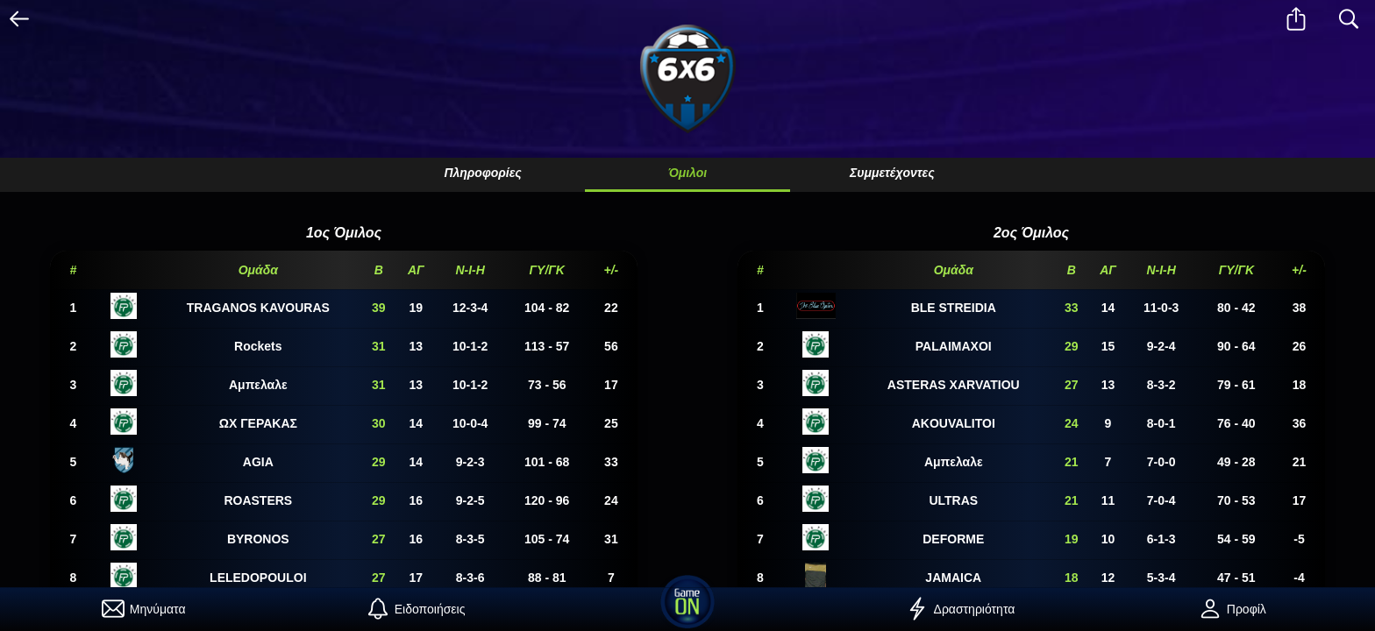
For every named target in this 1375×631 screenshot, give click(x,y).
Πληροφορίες (482, 173)
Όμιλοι (687, 173)
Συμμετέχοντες (892, 173)
